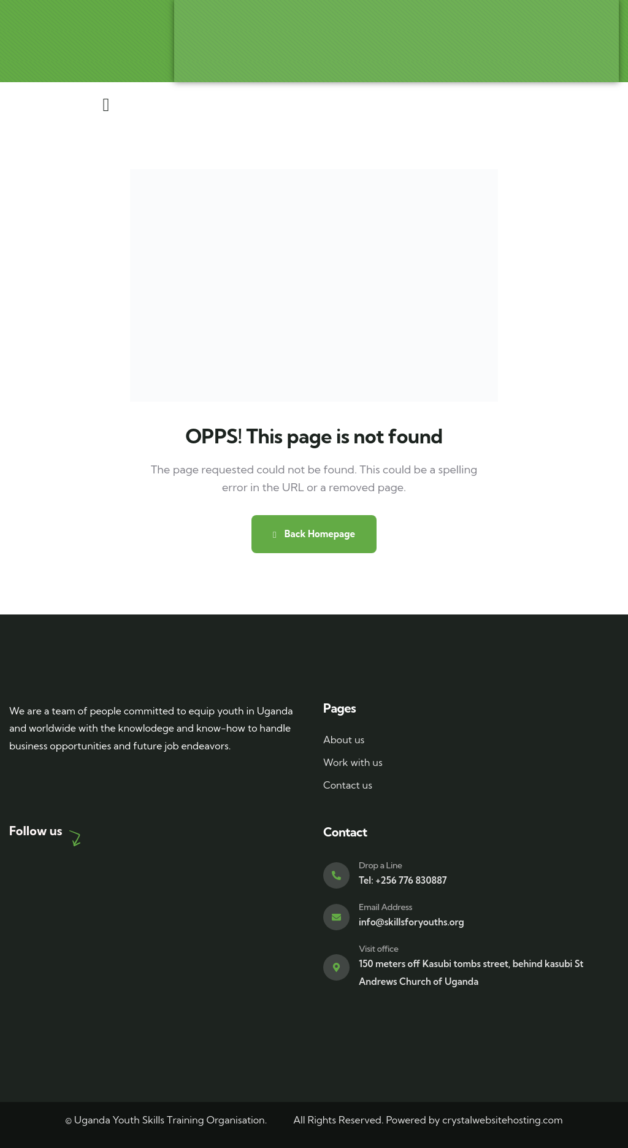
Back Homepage (314, 534)
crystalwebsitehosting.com (502, 1120)
